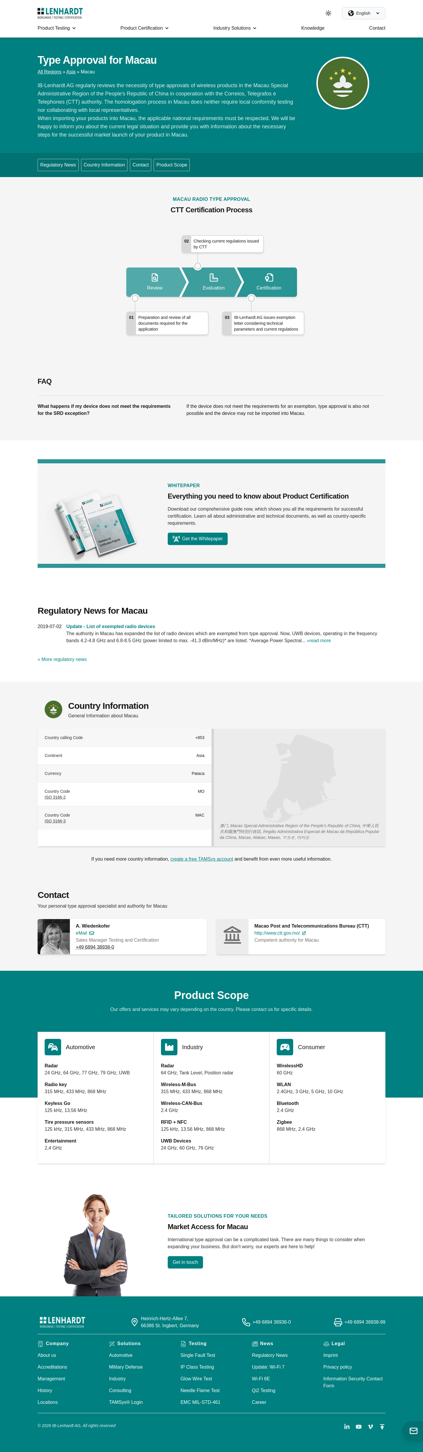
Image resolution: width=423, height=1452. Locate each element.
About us (47, 1355)
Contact (140, 164)
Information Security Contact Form (353, 1382)
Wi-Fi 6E (261, 1378)
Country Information (104, 164)
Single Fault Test (197, 1355)
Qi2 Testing (264, 1390)
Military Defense (126, 1366)
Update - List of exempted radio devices (110, 626)
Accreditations (52, 1366)
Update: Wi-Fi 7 (268, 1366)
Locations (48, 1402)
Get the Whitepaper (198, 538)
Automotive (120, 1355)
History (45, 1390)
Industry (117, 1378)
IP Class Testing (197, 1366)
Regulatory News (58, 164)
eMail (81, 933)
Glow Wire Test (196, 1378)
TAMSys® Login (126, 1402)
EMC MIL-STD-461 (200, 1402)
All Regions (49, 71)
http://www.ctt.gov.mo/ (277, 933)
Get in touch (185, 1262)
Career (259, 1402)
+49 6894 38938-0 (95, 947)
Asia (70, 71)
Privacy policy (337, 1366)
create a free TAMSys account (201, 859)
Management (51, 1378)
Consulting (120, 1390)
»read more (319, 640)
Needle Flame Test (199, 1390)
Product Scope (171, 164)
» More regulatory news (62, 659)
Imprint (330, 1355)
